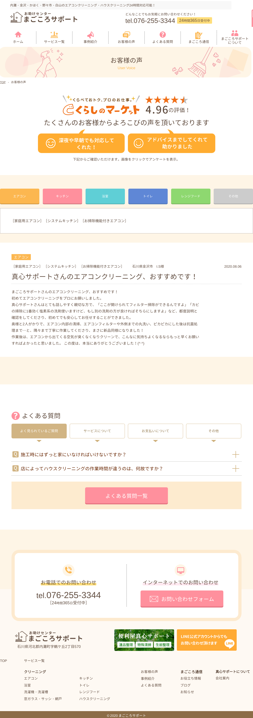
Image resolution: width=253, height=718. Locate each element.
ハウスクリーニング (94, 696)
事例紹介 (148, 676)
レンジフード (89, 689)
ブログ (185, 682)
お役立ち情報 (190, 676)
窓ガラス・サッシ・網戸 (43, 696)
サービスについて (97, 428)
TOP (3, 658)
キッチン (86, 675)
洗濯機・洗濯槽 (36, 689)
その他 (213, 428)
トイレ (84, 682)
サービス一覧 (34, 658)
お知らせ (187, 689)
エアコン (31, 675)
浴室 (27, 682)
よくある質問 (151, 683)
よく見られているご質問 (39, 428)
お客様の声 (149, 669)
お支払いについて (155, 428)
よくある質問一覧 (126, 493)
